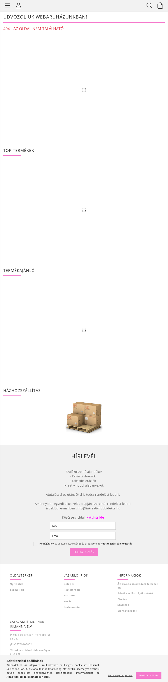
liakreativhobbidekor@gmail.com (30, 651)
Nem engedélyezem (120, 675)
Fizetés (122, 599)
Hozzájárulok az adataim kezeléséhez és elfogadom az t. (86, 543)
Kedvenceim (72, 607)
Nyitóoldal (17, 583)
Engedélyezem (148, 675)
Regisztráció (72, 589)
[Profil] (18, 5)
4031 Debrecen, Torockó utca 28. (30, 636)
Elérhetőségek (127, 610)
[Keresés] (149, 5)
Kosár (68, 601)
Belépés (69, 583)
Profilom (70, 595)
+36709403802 (23, 644)
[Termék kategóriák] (7, 5)
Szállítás (123, 604)
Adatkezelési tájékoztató (135, 593)
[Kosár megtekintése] (160, 5)
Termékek (17, 589)
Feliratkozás (84, 552)
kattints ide (95, 517)
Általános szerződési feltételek (137, 585)
